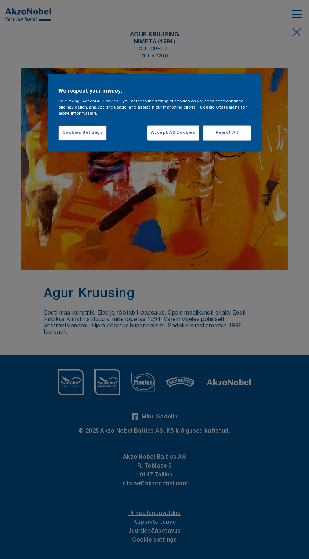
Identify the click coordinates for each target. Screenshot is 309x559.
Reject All (227, 133)
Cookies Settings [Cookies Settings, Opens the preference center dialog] (82, 133)
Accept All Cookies (173, 133)
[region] (155, 113)
